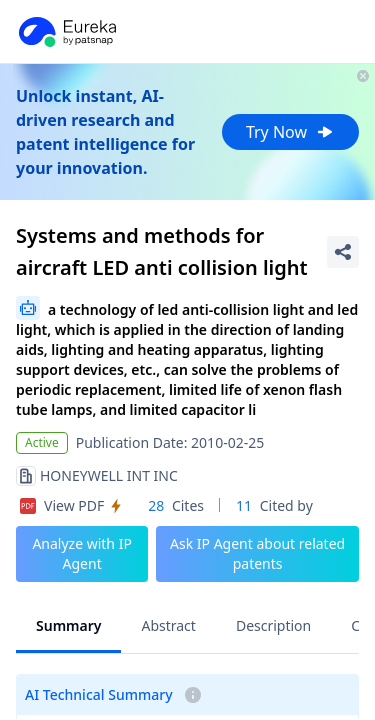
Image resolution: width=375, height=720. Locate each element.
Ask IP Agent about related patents (257, 553)
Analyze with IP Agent (82, 553)
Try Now (290, 132)
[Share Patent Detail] (343, 252)
